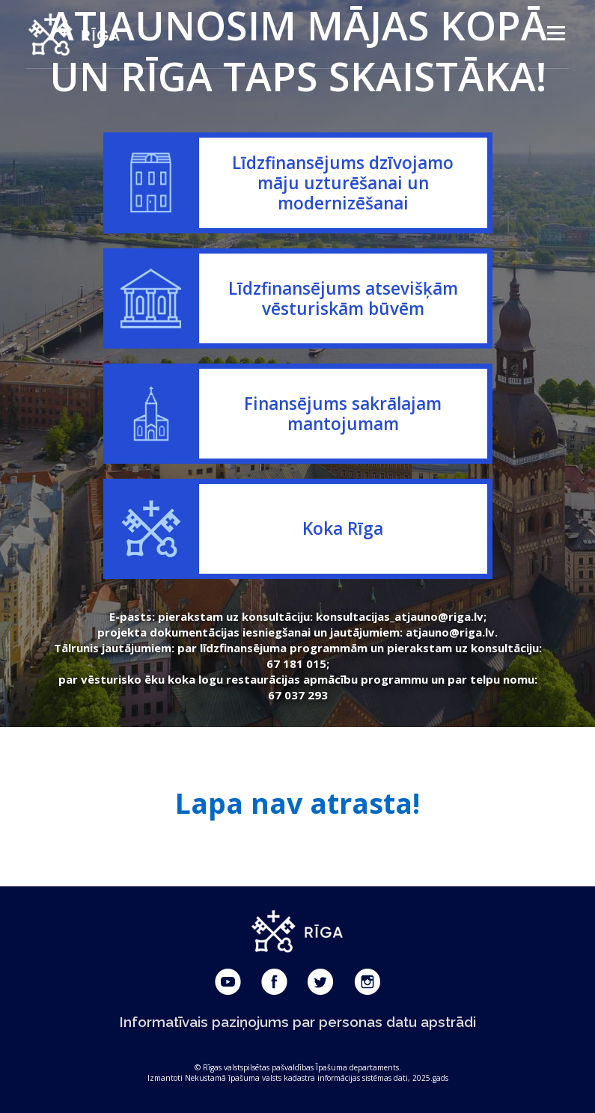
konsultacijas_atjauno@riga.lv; (401, 616)
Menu (556, 33)
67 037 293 (298, 694)
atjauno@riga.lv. (452, 632)
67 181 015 (296, 663)
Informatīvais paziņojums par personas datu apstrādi (298, 1022)
